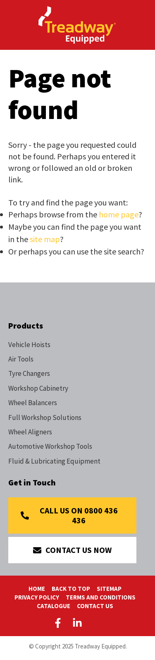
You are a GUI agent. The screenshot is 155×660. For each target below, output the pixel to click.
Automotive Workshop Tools (50, 446)
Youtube (97, 623)
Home (37, 588)
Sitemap (109, 588)
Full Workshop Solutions (44, 417)
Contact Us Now (78, 550)
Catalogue (53, 606)
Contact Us (95, 606)
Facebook (59, 623)
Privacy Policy (36, 597)
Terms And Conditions (101, 597)
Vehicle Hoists (29, 344)
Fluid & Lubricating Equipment (54, 461)
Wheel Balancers (32, 403)
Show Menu (13, 24)
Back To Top (71, 588)
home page (118, 214)
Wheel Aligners (30, 432)
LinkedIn (78, 623)
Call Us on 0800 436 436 (79, 515)
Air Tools (20, 359)
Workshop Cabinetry (38, 388)
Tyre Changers (29, 373)
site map (45, 239)
